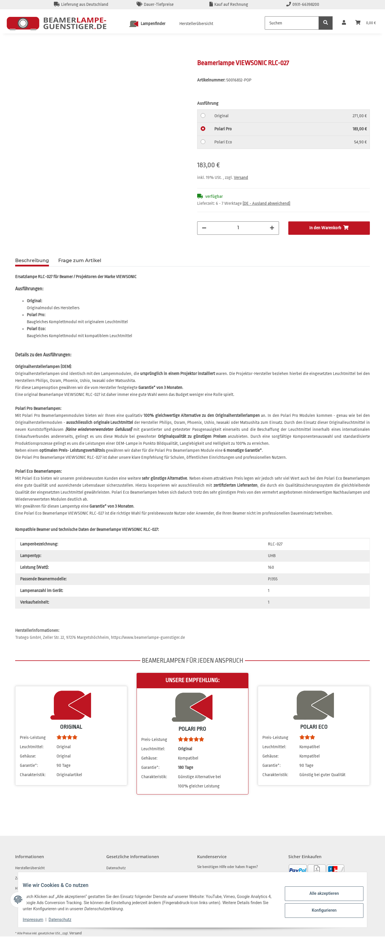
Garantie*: (29, 766)
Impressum (37, 919)
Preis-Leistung (33, 738)
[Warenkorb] (365, 23)
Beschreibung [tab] (32, 261)
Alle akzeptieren (319, 894)
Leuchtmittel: (32, 747)
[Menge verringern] (204, 228)
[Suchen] (292, 23)
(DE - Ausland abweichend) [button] (266, 203)
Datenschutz (64, 919)
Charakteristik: (33, 775)
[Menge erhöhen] (272, 228)
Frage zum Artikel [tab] (79, 261)
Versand (241, 177)
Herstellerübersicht (196, 23)
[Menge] (238, 227)
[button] (344, 23)
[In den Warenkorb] (19, 55)
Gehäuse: (28, 756)
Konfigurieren (319, 909)
